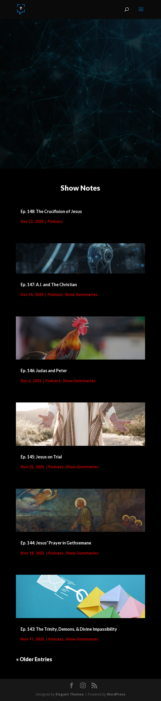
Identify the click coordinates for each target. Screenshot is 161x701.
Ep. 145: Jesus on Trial (41, 456)
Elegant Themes (70, 694)
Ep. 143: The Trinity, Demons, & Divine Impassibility (69, 629)
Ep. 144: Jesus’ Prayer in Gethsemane (56, 542)
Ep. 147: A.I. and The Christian (49, 284)
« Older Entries (34, 659)
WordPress (116, 694)
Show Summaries (81, 294)
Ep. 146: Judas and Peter (44, 370)
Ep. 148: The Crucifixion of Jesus (51, 211)
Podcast (55, 221)
